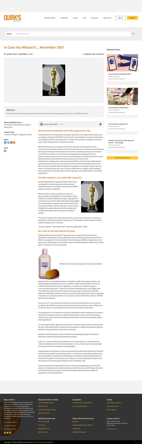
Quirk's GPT (107, 18)
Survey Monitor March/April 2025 (119, 74)
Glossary (75, 421)
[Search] (72, 34)
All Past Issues (43, 406)
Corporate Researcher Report (82, 425)
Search (9, 34)
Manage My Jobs (43, 428)
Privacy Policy (41, 442)
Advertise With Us (10, 429)
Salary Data (76, 428)
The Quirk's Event (10, 426)
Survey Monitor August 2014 (118, 124)
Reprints (50, 442)
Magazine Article (25, 134)
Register (132, 18)
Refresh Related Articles (122, 158)
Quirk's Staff (12, 54)
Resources (94, 18)
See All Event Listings (114, 403)
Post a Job (41, 425)
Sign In (120, 18)
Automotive (8, 125)
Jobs (84, 18)
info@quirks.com (112, 429)
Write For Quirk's (44, 413)
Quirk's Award (111, 410)
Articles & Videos (49, 18)
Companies (64, 18)
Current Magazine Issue (46, 403)
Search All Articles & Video (47, 410)
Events (75, 18)
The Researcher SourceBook (82, 403)
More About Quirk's (10, 422)
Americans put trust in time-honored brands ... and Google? (121, 141)
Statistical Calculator (79, 432)
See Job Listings (43, 421)
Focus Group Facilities (80, 406)
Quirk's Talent (43, 432)
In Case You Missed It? (11, 134)
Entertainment (18, 125)
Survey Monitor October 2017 (118, 108)
